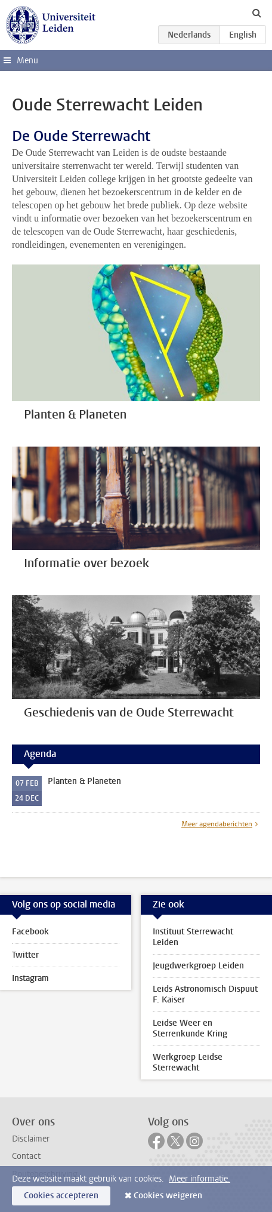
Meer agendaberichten (216, 824)
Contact (26, 1156)
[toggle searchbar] (256, 12)
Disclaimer (31, 1139)
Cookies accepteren (61, 1195)
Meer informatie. (199, 1179)
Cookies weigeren (168, 1195)
